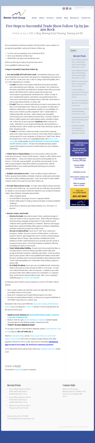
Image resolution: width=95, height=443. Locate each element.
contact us (29, 307)
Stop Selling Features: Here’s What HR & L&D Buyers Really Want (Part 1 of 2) (20, 399)
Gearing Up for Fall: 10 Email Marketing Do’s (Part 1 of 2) (80, 119)
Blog (66, 18)
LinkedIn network (47, 349)
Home (34, 18)
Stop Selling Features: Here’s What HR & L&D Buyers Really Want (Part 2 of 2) (20, 391)
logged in (18, 369)
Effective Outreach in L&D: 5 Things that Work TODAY (80, 83)
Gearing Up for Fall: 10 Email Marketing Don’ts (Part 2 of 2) (80, 111)
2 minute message (17, 336)
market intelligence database (35, 320)
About (41, 18)
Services (50, 18)
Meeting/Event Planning (54, 33)
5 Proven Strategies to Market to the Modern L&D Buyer (80, 103)
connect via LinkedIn (31, 278)
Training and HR (75, 33)
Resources (74, 18)
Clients (59, 18)
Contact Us (85, 18)
